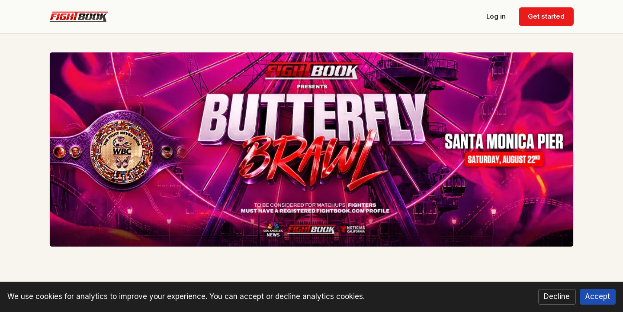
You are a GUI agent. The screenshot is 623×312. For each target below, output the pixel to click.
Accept (597, 296)
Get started (546, 16)
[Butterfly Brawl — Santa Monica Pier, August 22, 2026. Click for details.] (311, 149)
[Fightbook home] (78, 17)
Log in (496, 16)
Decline (557, 296)
